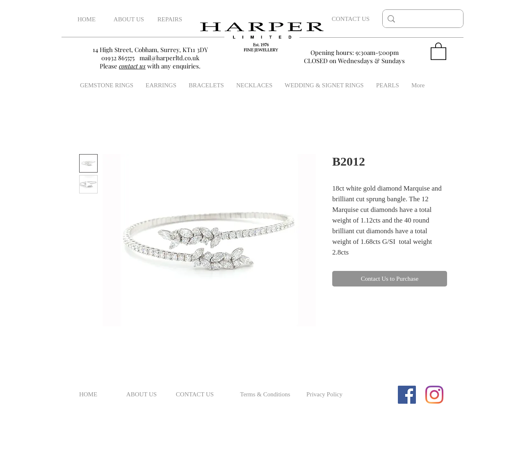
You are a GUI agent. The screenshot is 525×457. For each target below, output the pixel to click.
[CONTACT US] (350, 19)
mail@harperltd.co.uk (169, 58)
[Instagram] (434, 395)
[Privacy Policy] (324, 395)
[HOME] (86, 19)
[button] (438, 50)
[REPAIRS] (169, 19)
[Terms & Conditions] (265, 395)
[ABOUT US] (128, 19)
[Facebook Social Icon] (407, 395)
